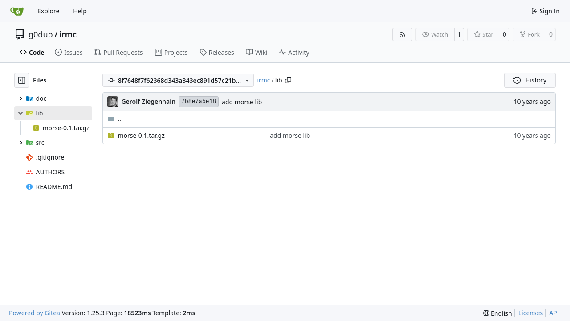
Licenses (530, 313)
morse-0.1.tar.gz (141, 135)
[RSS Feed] (402, 34)
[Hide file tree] (21, 80)
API (554, 313)
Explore (48, 11)
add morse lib (242, 102)
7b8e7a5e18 (198, 101)
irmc (68, 34)
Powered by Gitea (34, 313)
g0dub (40, 34)
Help (80, 11)
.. (114, 119)
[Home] (16, 11)
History (529, 80)
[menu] (497, 313)
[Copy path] (288, 80)
